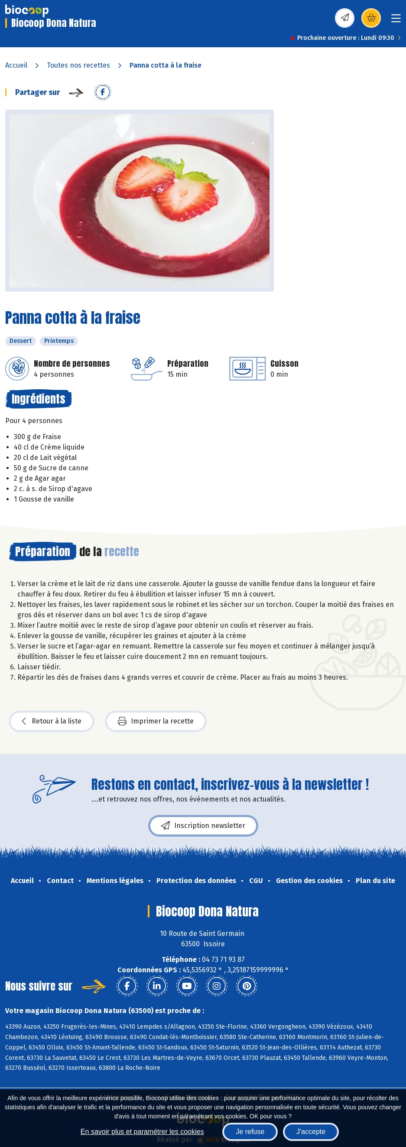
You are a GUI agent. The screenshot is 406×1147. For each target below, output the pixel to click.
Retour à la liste (51, 721)
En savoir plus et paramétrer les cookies (142, 1131)
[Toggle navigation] (396, 21)
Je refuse (250, 1131)
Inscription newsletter (203, 825)
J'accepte (310, 1131)
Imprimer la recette (156, 721)
